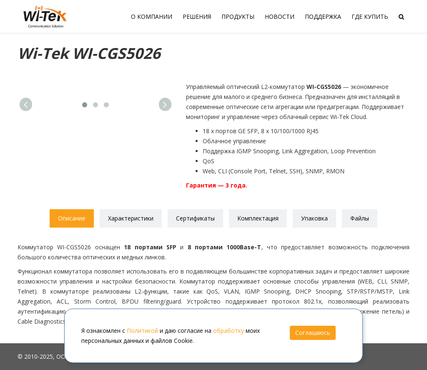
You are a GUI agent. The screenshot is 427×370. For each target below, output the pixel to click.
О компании (151, 16)
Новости (279, 16)
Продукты (237, 16)
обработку (228, 331)
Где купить (370, 16)
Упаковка (314, 218)
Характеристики (130, 218)
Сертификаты (195, 218)
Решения (197, 16)
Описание (71, 218)
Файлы (359, 218)
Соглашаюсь (312, 333)
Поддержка (323, 16)
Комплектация (258, 218)
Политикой (142, 331)
